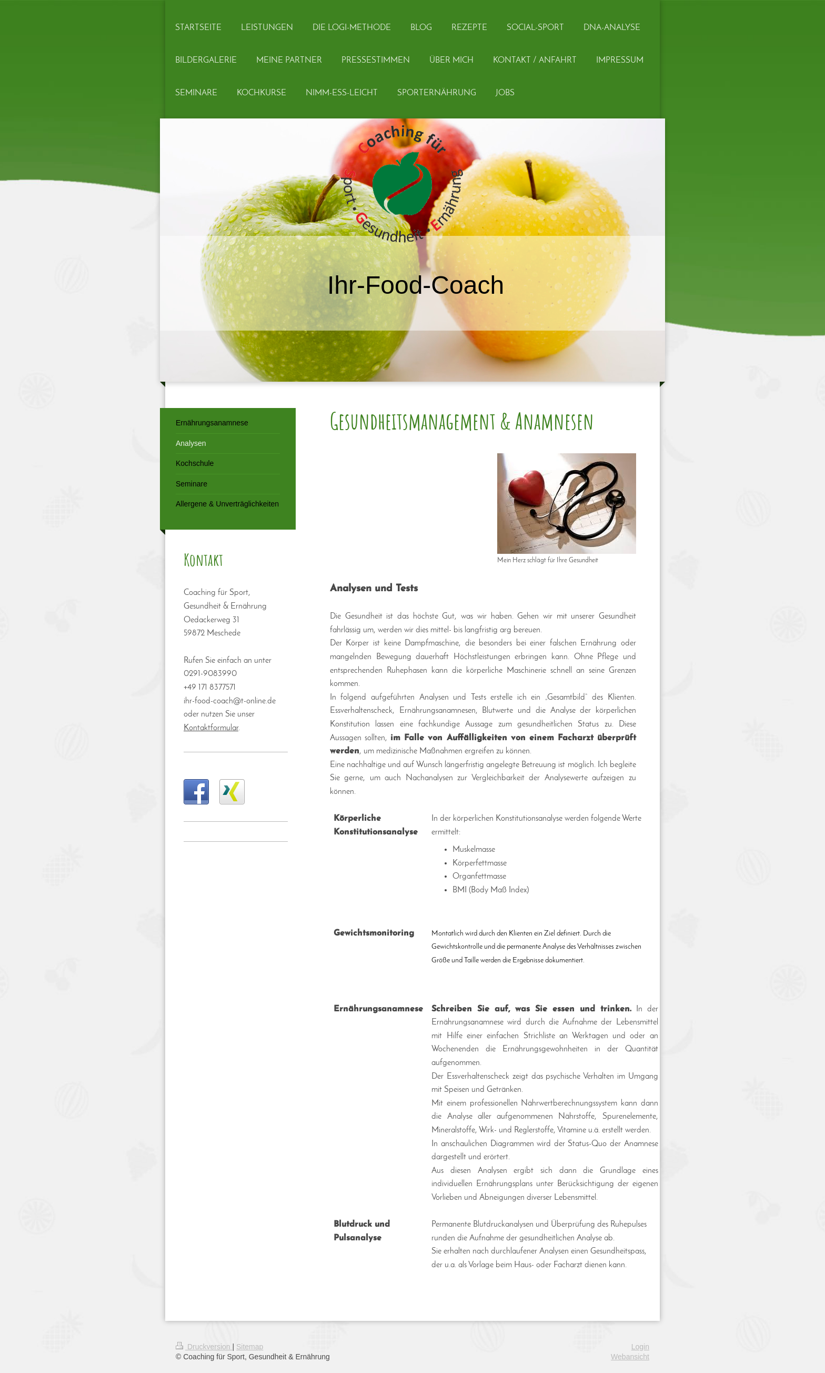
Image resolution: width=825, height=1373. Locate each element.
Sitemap (249, 1346)
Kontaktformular (211, 728)
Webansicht (630, 1356)
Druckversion (204, 1346)
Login (640, 1346)
